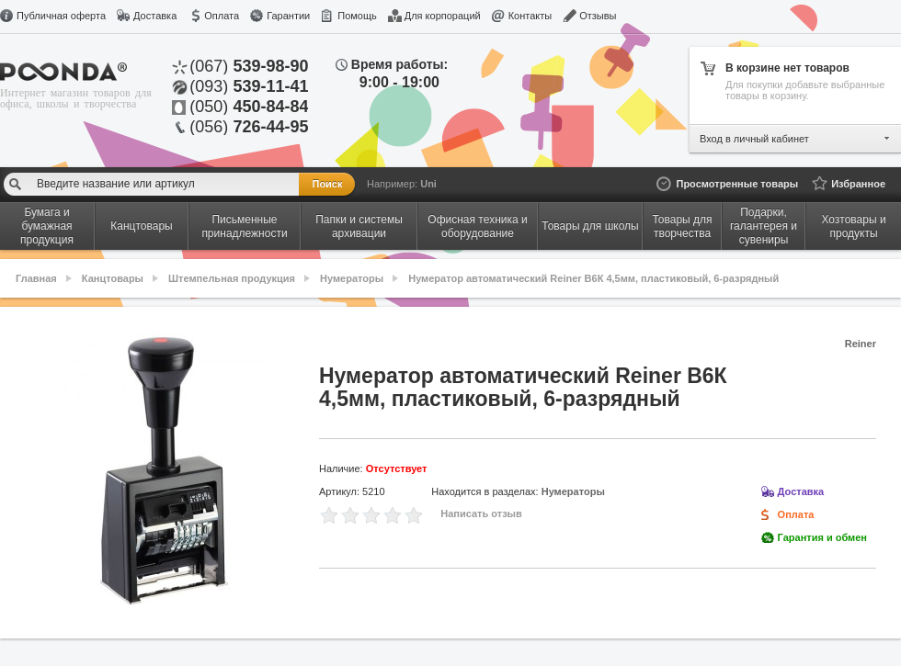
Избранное (858, 183)
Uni (428, 183)
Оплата (221, 15)
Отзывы (597, 15)
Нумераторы (351, 278)
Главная (36, 278)
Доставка (155, 15)
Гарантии (288, 15)
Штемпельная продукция (231, 278)
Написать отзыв (481, 513)
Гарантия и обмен (822, 537)
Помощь (357, 15)
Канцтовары (112, 278)
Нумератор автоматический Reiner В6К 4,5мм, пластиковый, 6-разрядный (593, 278)
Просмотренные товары (737, 183)
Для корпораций (443, 15)
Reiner (860, 343)
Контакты (530, 15)
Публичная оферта (61, 15)
